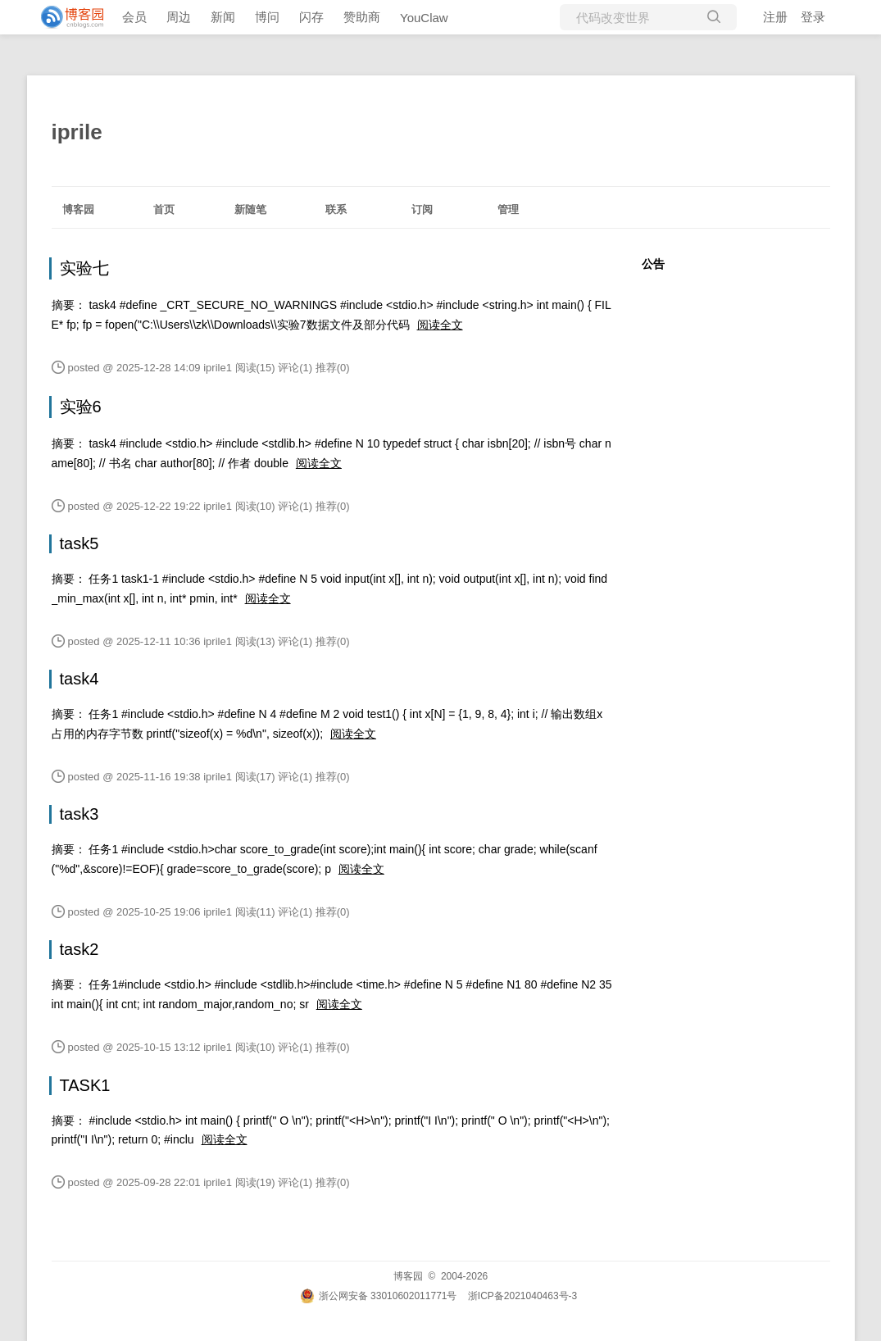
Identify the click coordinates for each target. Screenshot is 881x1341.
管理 (508, 209)
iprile (77, 132)
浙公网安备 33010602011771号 (378, 1296)
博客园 (78, 209)
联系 (336, 209)
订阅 (422, 209)
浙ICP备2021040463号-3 (522, 1296)
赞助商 (361, 17)
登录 (813, 17)
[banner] (65, 17)
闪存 (311, 17)
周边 (178, 17)
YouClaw (424, 18)
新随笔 (250, 209)
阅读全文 (440, 324)
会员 (134, 17)
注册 (775, 17)
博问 (267, 17)
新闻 (223, 17)
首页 (164, 209)
